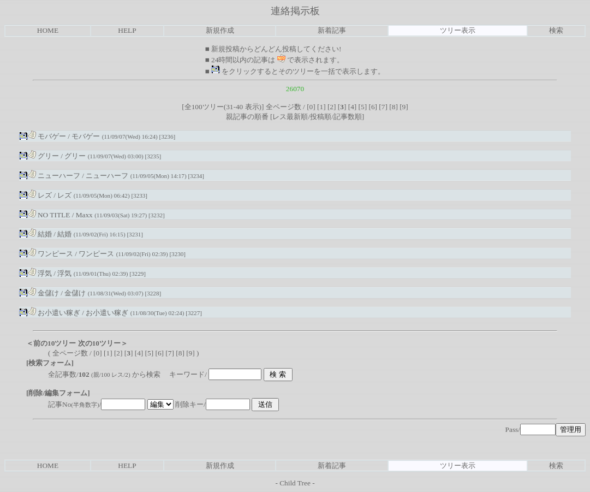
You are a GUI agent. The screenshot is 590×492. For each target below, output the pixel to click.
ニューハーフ (54, 175)
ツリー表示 (457, 30)
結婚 (40, 234)
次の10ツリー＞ (103, 343)
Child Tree (295, 483)
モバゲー (47, 136)
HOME (47, 30)
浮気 (40, 273)
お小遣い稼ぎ (54, 313)
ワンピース (50, 254)
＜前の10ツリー (51, 343)
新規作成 (220, 30)
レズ (40, 195)
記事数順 (347, 116)
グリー (43, 156)
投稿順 (320, 116)
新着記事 (332, 30)
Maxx (84, 215)
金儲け (43, 293)
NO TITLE (49, 215)
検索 (556, 30)
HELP (127, 30)
